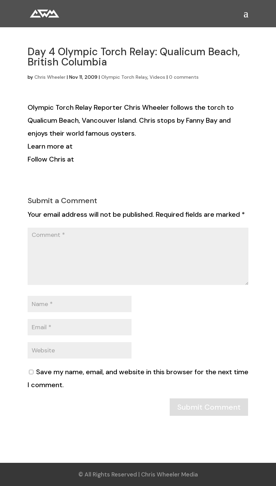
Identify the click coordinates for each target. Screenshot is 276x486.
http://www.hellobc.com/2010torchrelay (138, 146)
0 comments (184, 77)
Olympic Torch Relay (124, 77)
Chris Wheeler (49, 77)
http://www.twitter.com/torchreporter (137, 159)
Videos (157, 77)
